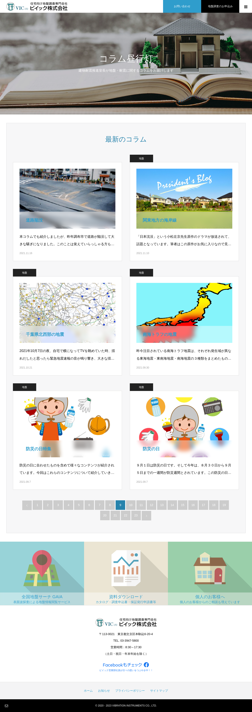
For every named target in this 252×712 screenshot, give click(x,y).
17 (203, 505)
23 (136, 515)
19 (224, 505)
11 (141, 505)
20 (105, 515)
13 (162, 505)
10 (131, 505)
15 (182, 505)
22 (125, 515)
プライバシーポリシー (130, 690)
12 (151, 505)
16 (193, 505)
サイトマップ (159, 690)
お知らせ (104, 690)
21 (115, 515)
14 (172, 505)
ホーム (88, 690)
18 (214, 505)
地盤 (141, 158)
